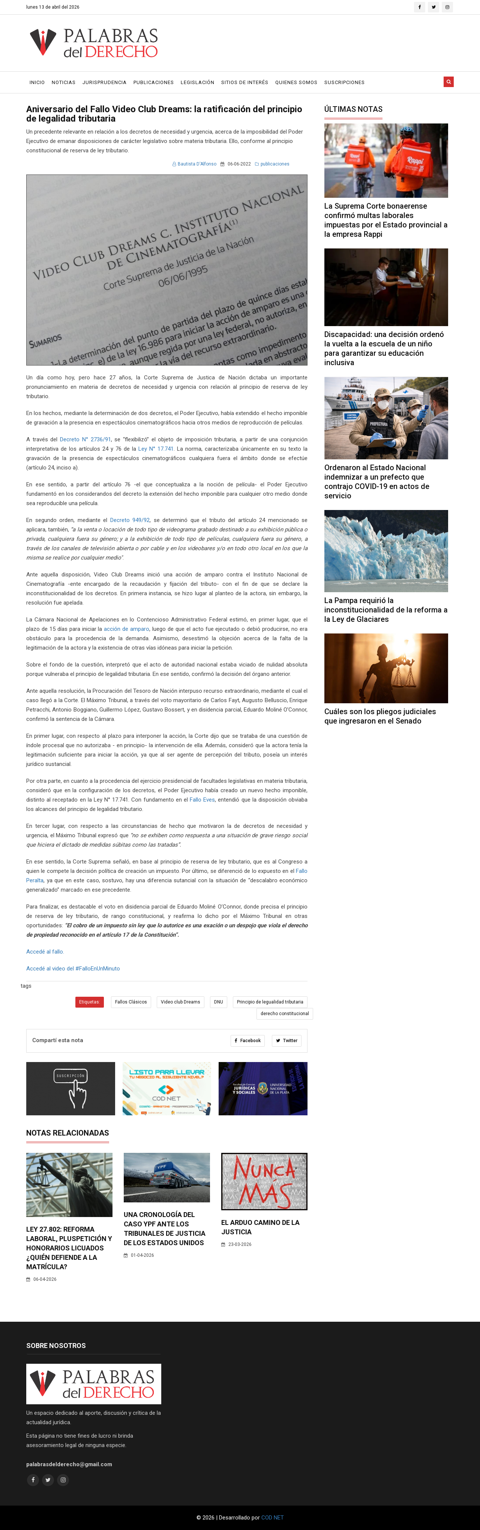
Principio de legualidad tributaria (270, 1002)
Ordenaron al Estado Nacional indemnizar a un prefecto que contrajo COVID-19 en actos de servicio (376, 481)
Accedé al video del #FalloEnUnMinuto (73, 968)
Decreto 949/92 (130, 520)
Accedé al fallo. (45, 951)
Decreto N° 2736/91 (85, 439)
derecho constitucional (285, 1013)
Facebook (248, 1040)
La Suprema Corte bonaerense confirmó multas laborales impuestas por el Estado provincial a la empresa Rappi (386, 220)
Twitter (286, 1040)
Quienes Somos (296, 82)
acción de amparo (126, 629)
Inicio (37, 82)
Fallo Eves (202, 799)
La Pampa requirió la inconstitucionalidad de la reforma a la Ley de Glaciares (386, 610)
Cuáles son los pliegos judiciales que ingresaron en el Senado (380, 716)
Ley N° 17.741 (155, 448)
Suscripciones (344, 82)
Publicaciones (154, 82)
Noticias (64, 82)
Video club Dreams (180, 1002)
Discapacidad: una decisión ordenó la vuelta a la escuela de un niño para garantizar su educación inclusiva (384, 348)
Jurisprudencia (104, 82)
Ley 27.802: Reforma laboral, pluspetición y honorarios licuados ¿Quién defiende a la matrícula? (69, 1248)
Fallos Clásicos (131, 1002)
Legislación (197, 82)
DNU (218, 1002)
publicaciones (272, 164)
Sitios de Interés (244, 82)
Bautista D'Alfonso (194, 164)
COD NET (272, 1517)
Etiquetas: (89, 1002)
